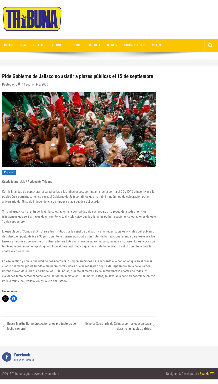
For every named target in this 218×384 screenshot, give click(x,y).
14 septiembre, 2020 (35, 84)
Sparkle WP (207, 374)
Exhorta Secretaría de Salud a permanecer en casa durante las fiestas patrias (118, 326)
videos (156, 45)
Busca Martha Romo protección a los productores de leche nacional (41, 326)
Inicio (8, 45)
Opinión (112, 45)
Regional (57, 45)
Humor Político (134, 45)
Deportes (76, 45)
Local (22, 45)
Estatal (38, 45)
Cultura (94, 45)
